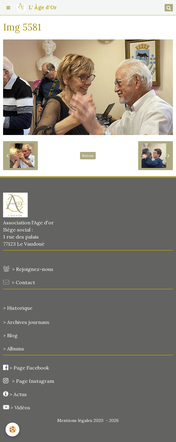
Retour (88, 155)
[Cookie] (12, 429)
